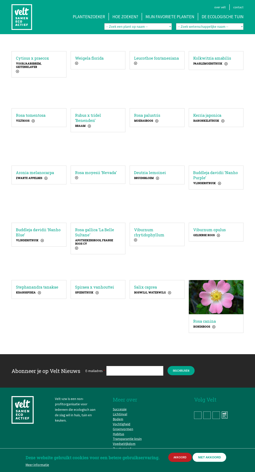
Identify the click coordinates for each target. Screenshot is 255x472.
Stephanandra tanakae (37, 287)
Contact (238, 7)
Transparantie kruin (127, 439)
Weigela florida (89, 58)
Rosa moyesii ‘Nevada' (96, 172)
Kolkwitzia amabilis (212, 58)
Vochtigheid (121, 424)
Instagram (207, 415)
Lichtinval (120, 414)
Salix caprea (145, 287)
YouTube (216, 415)
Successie (120, 409)
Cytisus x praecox (32, 58)
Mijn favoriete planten (170, 16)
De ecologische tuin (222, 16)
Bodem (118, 419)
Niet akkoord (209, 458)
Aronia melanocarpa (35, 172)
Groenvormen (123, 429)
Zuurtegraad (122, 449)
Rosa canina (204, 321)
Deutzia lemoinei (150, 172)
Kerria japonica (207, 115)
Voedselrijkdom (124, 444)
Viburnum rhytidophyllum (149, 232)
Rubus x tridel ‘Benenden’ (88, 118)
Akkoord (180, 459)
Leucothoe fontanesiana (156, 58)
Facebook (198, 415)
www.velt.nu (225, 415)
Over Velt (220, 7)
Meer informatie (37, 466)
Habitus (118, 434)
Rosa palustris (147, 115)
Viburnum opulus (209, 229)
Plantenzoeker (89, 16)
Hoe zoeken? (125, 16)
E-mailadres (94, 371)
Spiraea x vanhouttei (94, 287)
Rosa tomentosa (31, 115)
